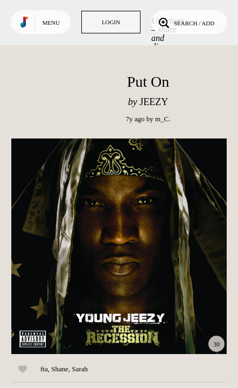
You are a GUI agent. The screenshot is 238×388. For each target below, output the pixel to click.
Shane (59, 369)
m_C (162, 119)
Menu (51, 22)
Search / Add (185, 22)
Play (119, 246)
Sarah (80, 369)
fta (44, 369)
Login (111, 22)
